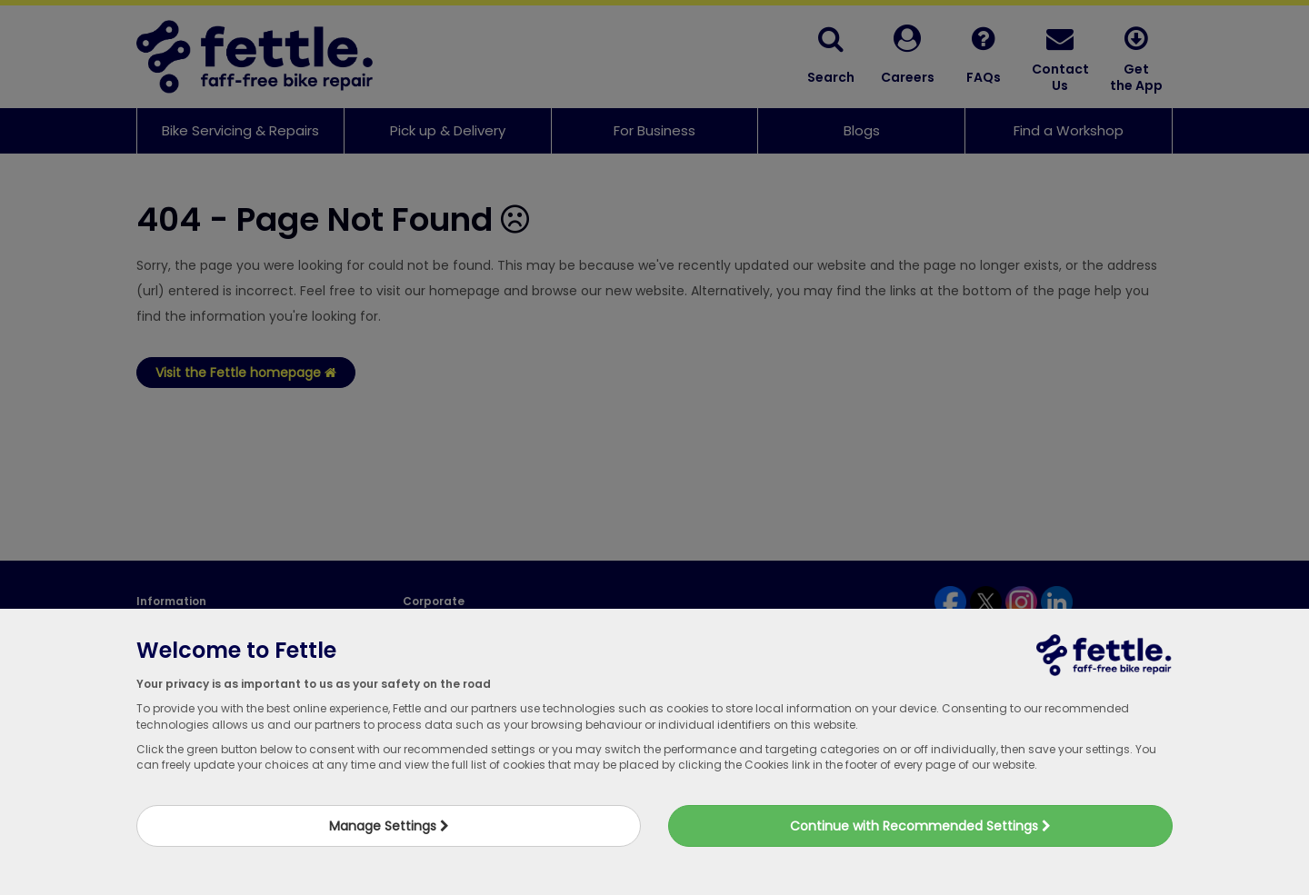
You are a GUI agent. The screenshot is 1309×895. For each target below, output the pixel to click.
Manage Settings (389, 826)
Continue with (920, 826)
